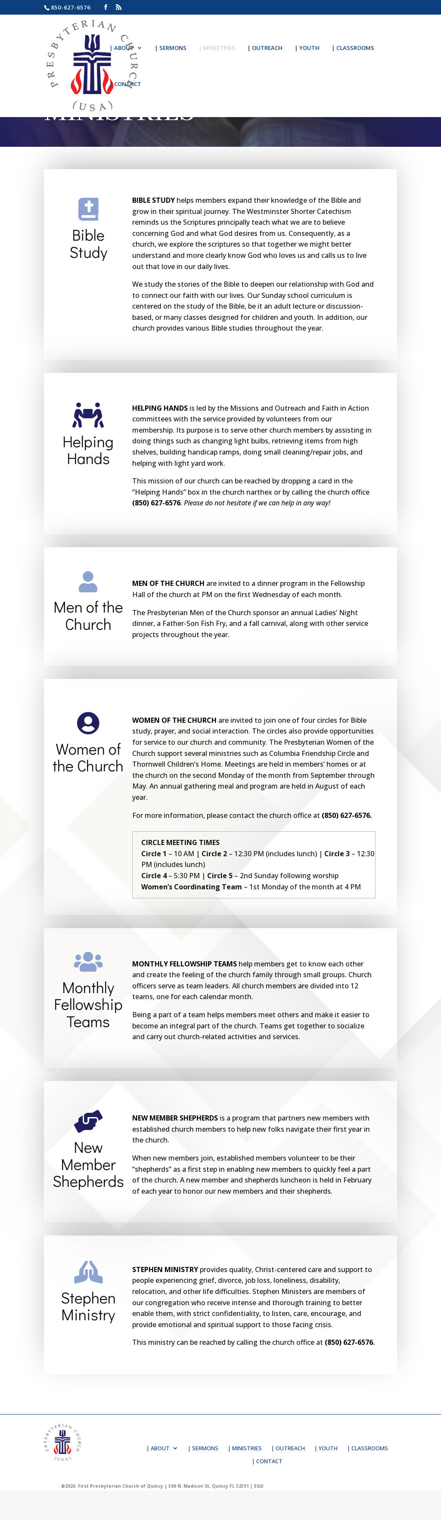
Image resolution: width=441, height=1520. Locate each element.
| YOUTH (307, 48)
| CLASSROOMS (353, 48)
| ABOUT (121, 48)
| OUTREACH (265, 48)
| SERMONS (170, 48)
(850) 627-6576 (156, 503)
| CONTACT (125, 84)
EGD (259, 1486)
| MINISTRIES (217, 48)
